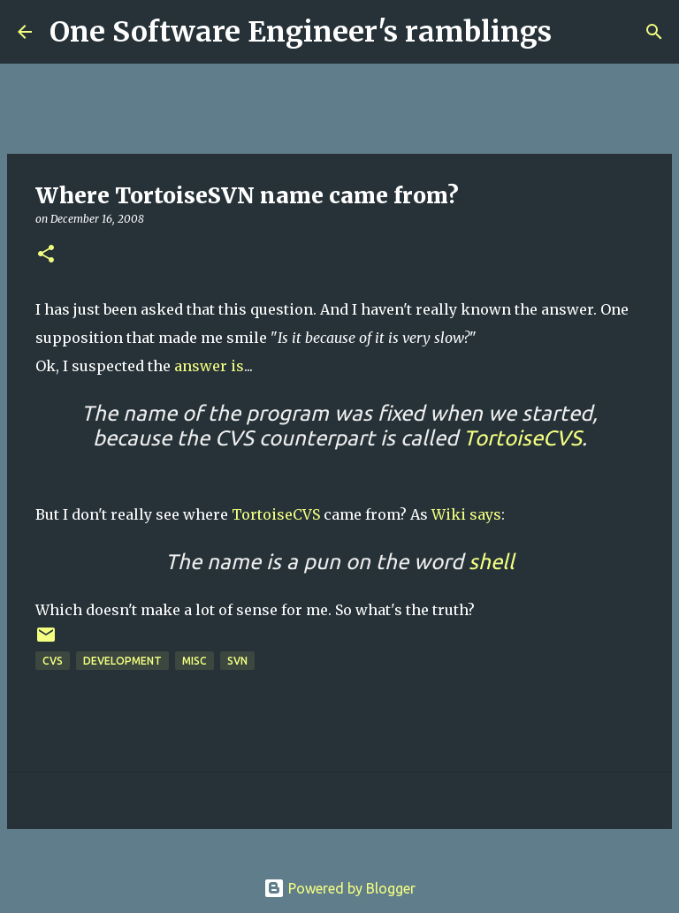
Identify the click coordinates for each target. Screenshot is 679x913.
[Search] (576, 32)
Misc (194, 660)
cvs (52, 660)
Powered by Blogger (339, 888)
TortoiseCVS (276, 514)
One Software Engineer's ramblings (301, 31)
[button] (46, 255)
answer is (209, 366)
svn (237, 660)
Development (122, 660)
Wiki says (466, 514)
